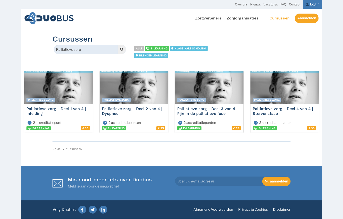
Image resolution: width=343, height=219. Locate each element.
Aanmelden (306, 18)
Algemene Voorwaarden (213, 210)
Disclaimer (281, 210)
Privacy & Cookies (253, 210)
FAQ (283, 4)
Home (56, 149)
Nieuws (255, 4)
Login (314, 4)
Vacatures (270, 4)
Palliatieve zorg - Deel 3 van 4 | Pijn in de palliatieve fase (207, 111)
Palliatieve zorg (41, 100)
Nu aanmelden (276, 181)
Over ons (241, 4)
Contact (294, 4)
